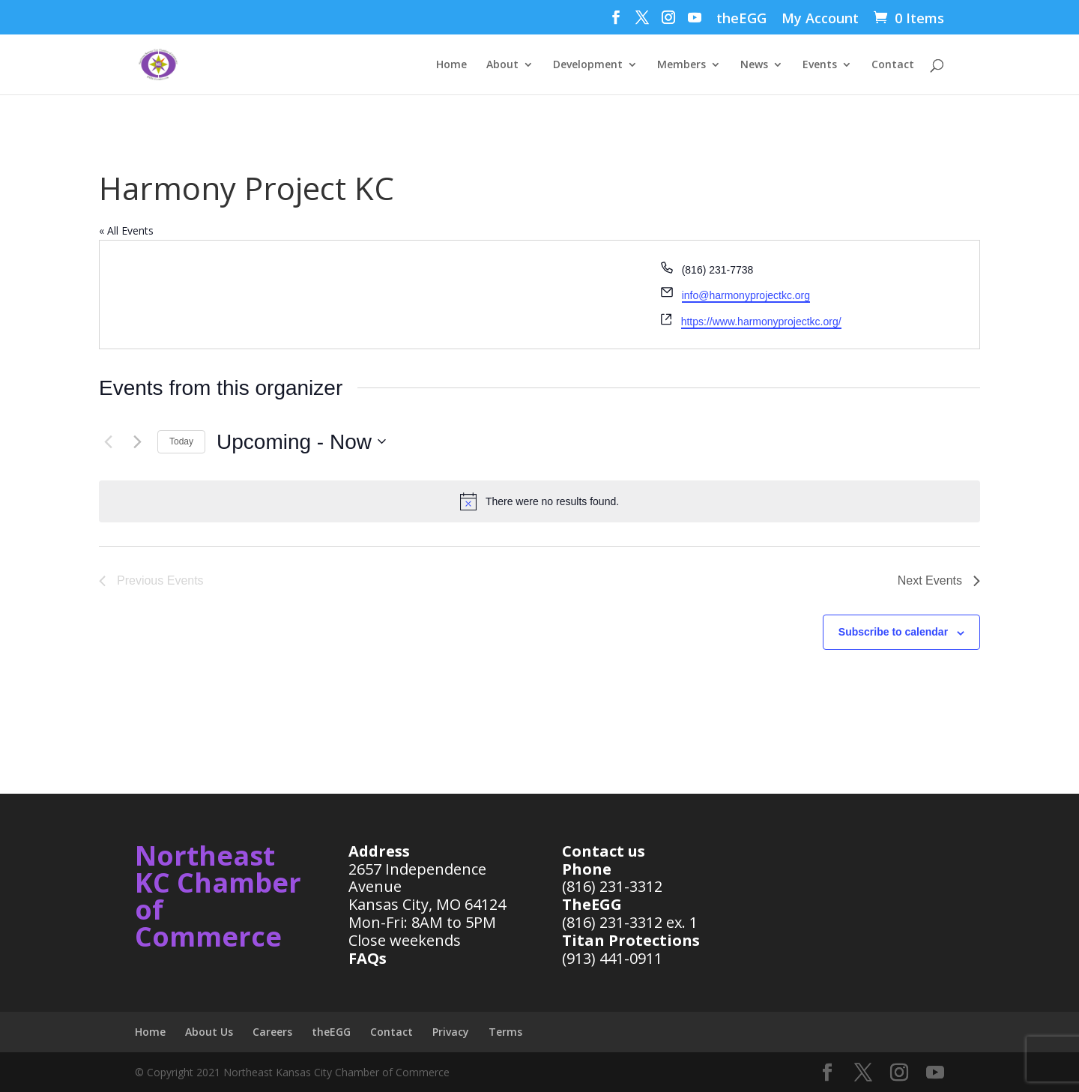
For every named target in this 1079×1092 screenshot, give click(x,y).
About (502, 65)
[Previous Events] (108, 441)
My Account (820, 19)
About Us (209, 1032)
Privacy (450, 1032)
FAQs (367, 958)
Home (451, 65)
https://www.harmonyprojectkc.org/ (761, 322)
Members (681, 65)
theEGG (741, 19)
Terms (505, 1032)
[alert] (539, 501)
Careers (272, 1032)
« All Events (126, 230)
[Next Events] (137, 441)
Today (181, 441)
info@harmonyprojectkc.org (746, 295)
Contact (892, 65)
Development (588, 65)
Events (820, 65)
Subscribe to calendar (893, 632)
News (754, 65)
